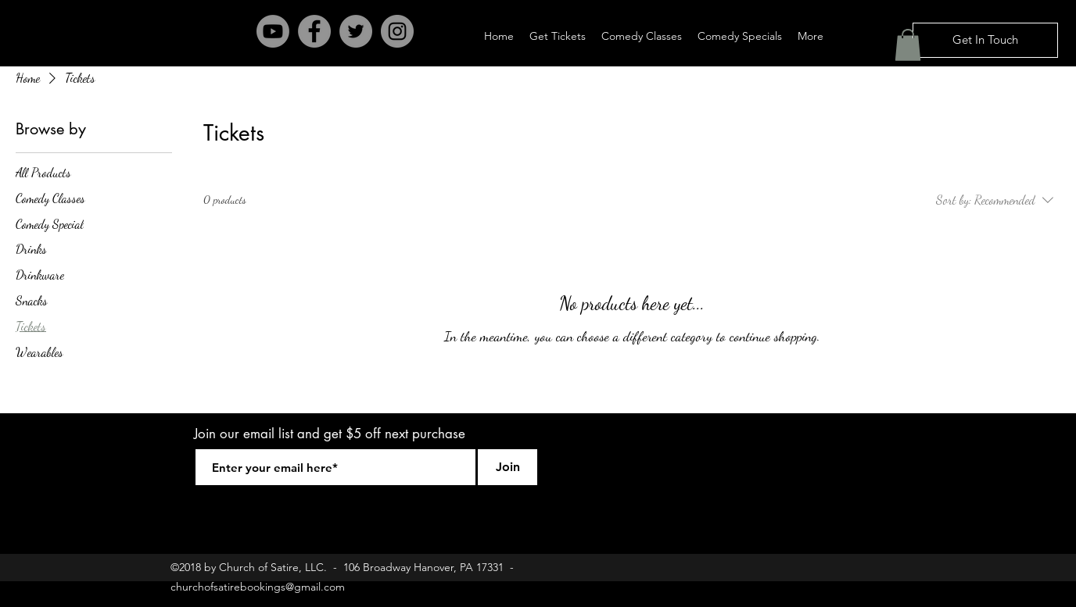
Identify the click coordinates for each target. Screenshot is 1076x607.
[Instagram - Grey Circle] (397, 31)
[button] (908, 45)
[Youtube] (272, 31)
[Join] (507, 467)
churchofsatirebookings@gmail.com (257, 587)
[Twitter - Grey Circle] (355, 31)
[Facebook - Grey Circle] (314, 31)
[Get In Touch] (985, 40)
